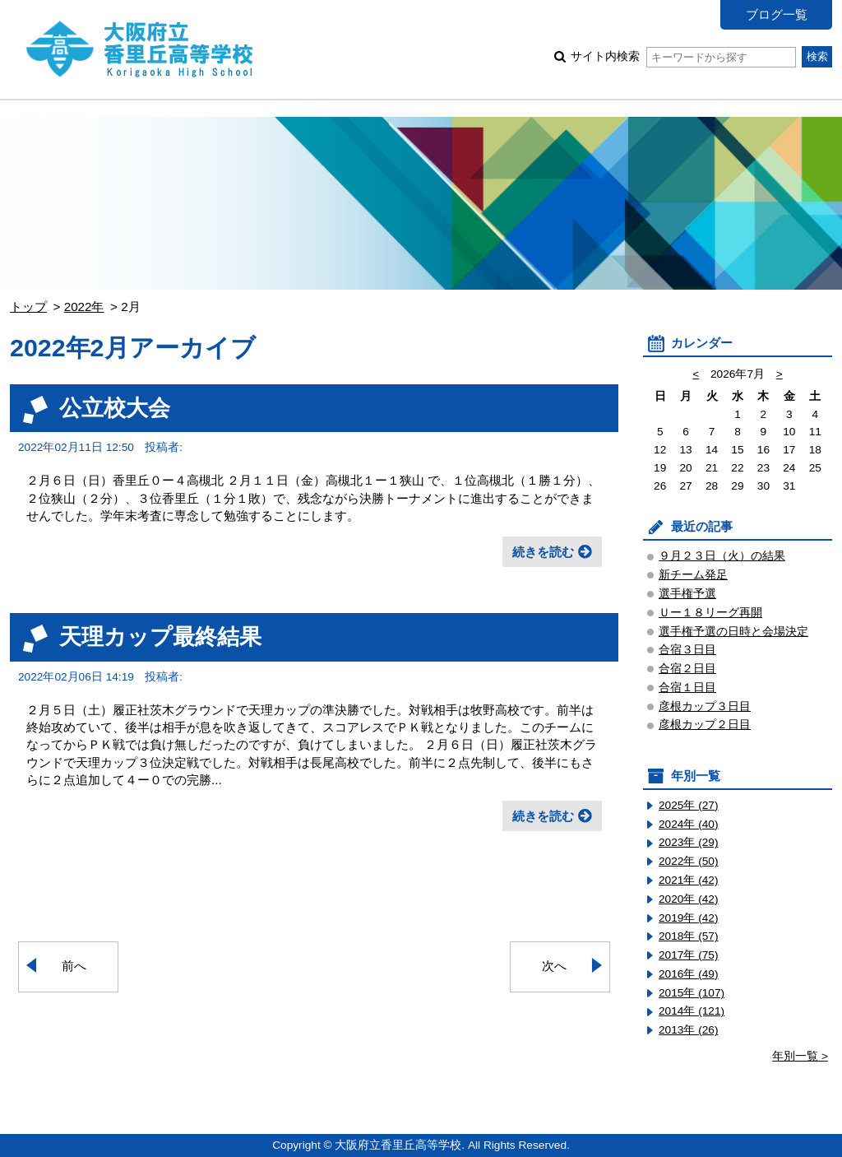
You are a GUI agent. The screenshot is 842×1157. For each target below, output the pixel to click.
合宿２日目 (687, 668)
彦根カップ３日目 (705, 706)
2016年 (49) (689, 974)
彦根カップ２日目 (705, 724)
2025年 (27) (689, 805)
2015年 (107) (691, 993)
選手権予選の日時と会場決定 (733, 631)
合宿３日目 (687, 650)
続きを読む (543, 552)
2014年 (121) (691, 1011)
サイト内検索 (682, 56)
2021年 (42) (689, 880)
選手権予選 (687, 594)
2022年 (84, 307)
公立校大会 (114, 408)
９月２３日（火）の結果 (722, 556)
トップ (28, 307)
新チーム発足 (693, 575)
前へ (74, 966)
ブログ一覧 (776, 14)
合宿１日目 (687, 687)
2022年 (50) (689, 861)
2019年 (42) (689, 918)
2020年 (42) (689, 899)
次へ (554, 966)
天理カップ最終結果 (160, 636)
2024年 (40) (689, 824)
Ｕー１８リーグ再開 (710, 612)
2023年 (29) (689, 842)
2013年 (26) (689, 1030)
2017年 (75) (689, 955)
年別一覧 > (800, 1056)
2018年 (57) (689, 936)
